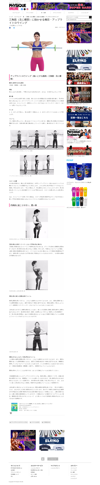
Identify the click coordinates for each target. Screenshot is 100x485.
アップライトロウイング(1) (19, 422)
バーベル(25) (35, 422)
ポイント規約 (34, 474)
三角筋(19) (47, 422)
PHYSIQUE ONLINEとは (16, 468)
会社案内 (13, 470)
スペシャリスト (57, 12)
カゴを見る (88, 1)
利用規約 (33, 472)
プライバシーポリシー (16, 472)
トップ (11, 16)
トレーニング (16, 12)
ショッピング (84, 12)
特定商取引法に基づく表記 (37, 470)
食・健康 (43, 12)
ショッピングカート (55, 468)
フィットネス (29, 12)
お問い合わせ (34, 476)
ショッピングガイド (35, 468)
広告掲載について (15, 474)
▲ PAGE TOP (52, 459)
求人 (12, 476)
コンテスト (71, 12)
